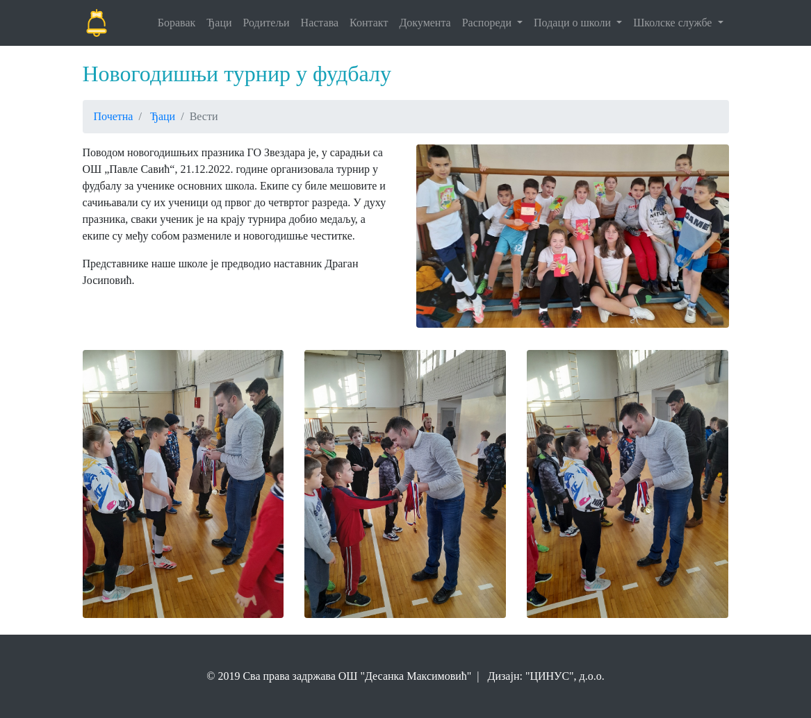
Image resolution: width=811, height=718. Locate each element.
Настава (320, 22)
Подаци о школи (574, 22)
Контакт (369, 22)
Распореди (488, 22)
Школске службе (673, 22)
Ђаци (218, 22)
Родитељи (266, 22)
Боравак (177, 22)
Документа (424, 22)
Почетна (113, 116)
